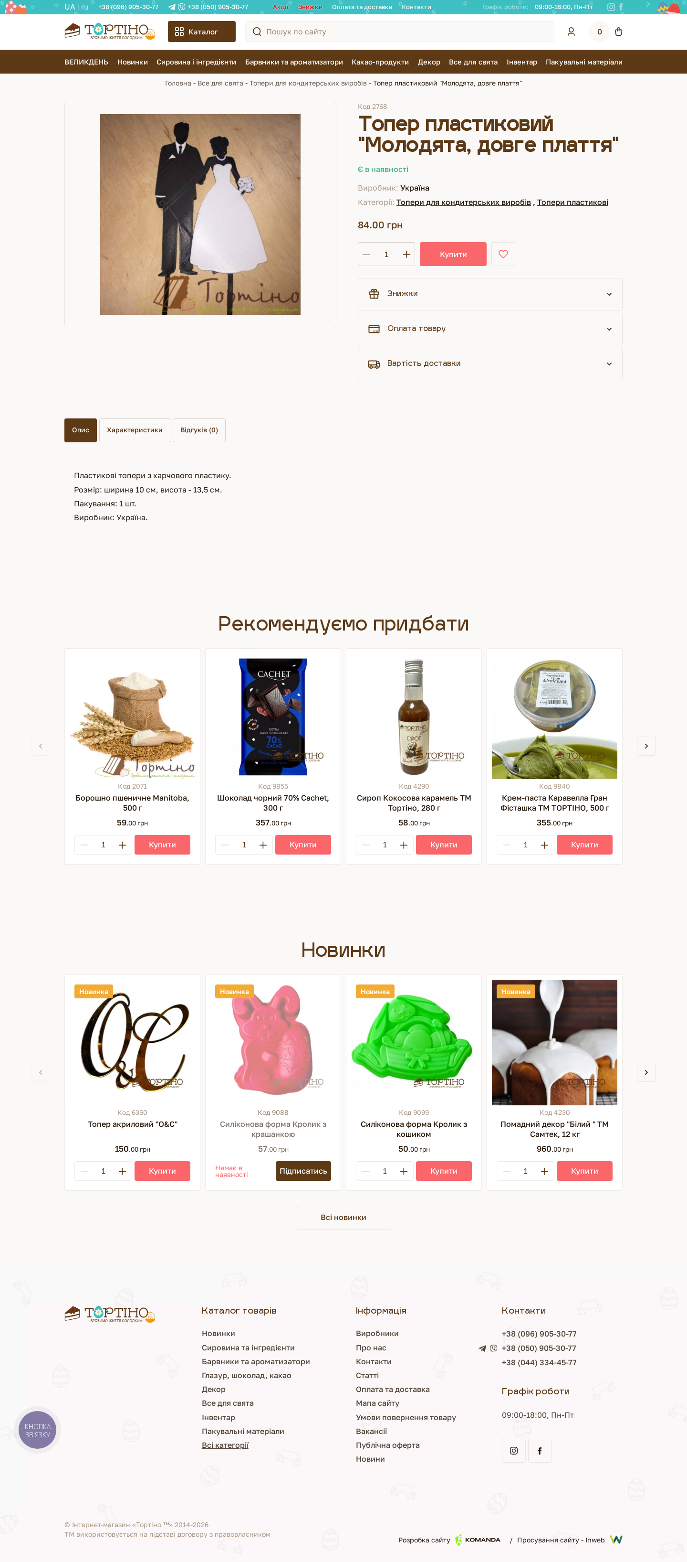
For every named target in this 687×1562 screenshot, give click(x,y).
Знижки (310, 7)
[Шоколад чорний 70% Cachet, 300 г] (273, 716)
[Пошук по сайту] (257, 31)
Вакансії (371, 1431)
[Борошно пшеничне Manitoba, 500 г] (132, 716)
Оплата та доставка (362, 7)
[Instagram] (611, 7)
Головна (178, 83)
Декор (429, 61)
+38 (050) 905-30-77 (218, 7)
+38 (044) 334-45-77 (539, 1362)
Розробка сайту (449, 1540)
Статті (367, 1375)
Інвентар (522, 61)
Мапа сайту (377, 1403)
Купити (453, 254)
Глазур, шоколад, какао (246, 1375)
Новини (370, 1459)
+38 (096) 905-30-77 (128, 7)
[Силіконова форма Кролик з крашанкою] (273, 1042)
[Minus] (84, 844)
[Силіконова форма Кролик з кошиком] (414, 1042)
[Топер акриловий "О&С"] (132, 1042)
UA (69, 6)
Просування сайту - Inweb (570, 1539)
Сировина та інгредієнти (248, 1347)
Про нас (371, 1347)
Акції (281, 7)
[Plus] (122, 844)
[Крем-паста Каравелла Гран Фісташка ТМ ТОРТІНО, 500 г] (554, 716)
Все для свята (473, 61)
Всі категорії (225, 1445)
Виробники (377, 1333)
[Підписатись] (303, 1171)
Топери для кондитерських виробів (308, 83)
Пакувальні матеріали (584, 61)
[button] (646, 746)
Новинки (132, 61)
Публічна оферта (388, 1445)
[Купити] (162, 845)
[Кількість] (386, 254)
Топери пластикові (572, 202)
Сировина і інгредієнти (196, 61)
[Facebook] (621, 7)
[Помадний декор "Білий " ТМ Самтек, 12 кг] (554, 1042)
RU (85, 6)
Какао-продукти (380, 61)
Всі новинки (343, 1217)
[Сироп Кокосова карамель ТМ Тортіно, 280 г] (414, 716)
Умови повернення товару (406, 1417)
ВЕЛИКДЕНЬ (86, 61)
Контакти (416, 7)
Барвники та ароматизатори (294, 61)
